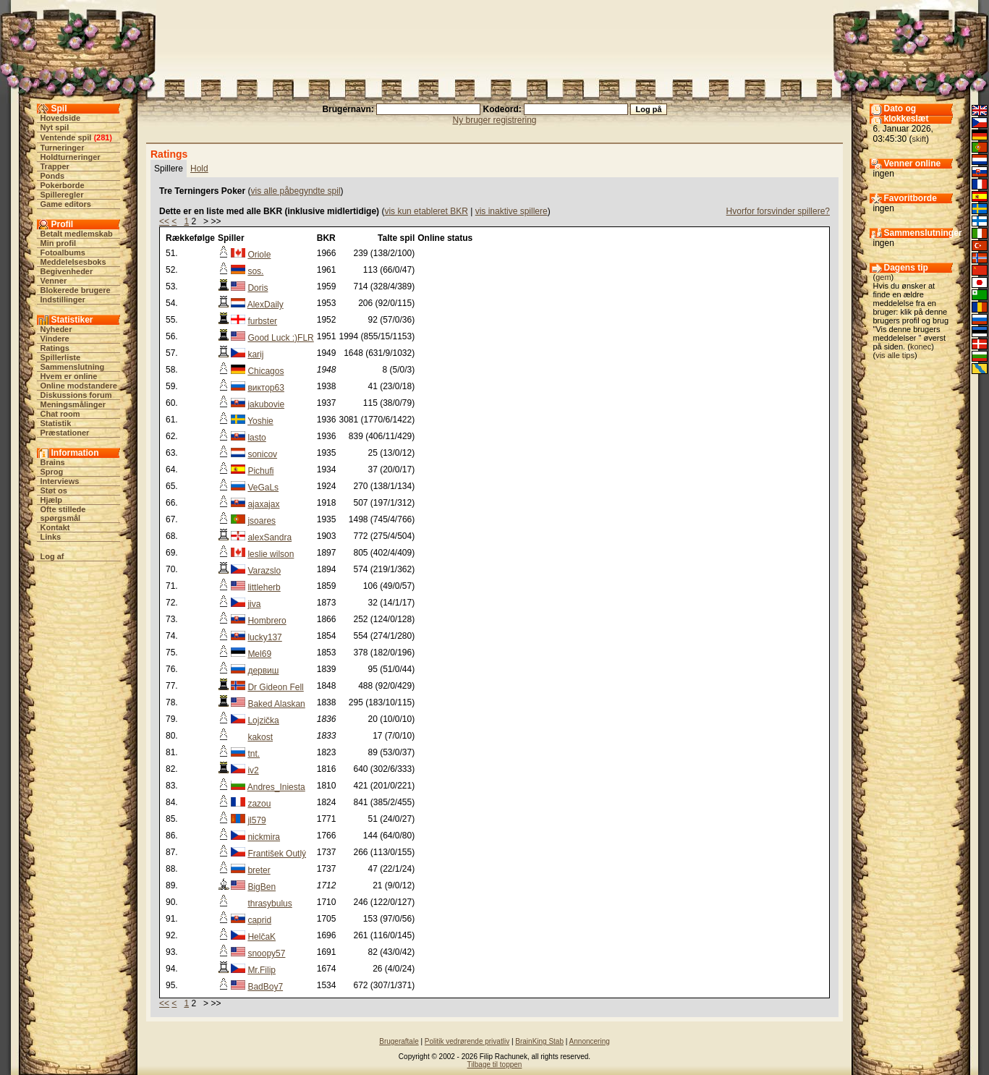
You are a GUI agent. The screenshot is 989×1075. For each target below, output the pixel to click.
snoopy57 (266, 953)
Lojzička (263, 720)
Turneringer (63, 147)
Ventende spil (66, 137)
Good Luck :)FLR (280, 338)
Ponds (53, 175)
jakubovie (265, 404)
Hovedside (61, 118)
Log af (52, 556)
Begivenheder (67, 271)
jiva (253, 604)
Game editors (66, 204)
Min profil (59, 243)
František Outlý (276, 854)
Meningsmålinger (73, 404)
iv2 (252, 770)
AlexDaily (265, 304)
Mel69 (259, 654)
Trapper (55, 166)
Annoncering (589, 1041)
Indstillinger (63, 299)
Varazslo (264, 571)
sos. (255, 271)
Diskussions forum (76, 395)
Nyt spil (55, 127)
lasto (256, 438)
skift (919, 139)
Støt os (54, 490)
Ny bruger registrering (494, 120)
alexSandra (269, 537)
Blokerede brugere (76, 290)
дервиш (263, 671)
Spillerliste (61, 357)
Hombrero (266, 621)
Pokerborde (63, 185)
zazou (259, 804)
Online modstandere (79, 385)
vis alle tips (894, 355)
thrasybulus (269, 903)
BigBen (261, 887)
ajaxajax (263, 504)
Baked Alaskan (276, 704)
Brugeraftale (398, 1041)
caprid (259, 920)
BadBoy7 (265, 987)
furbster (262, 321)
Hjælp (52, 500)
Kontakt (55, 527)
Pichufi (260, 471)
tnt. (253, 754)
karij (255, 354)
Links (51, 536)
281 (102, 137)
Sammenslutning (73, 366)
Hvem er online (69, 376)
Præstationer (65, 432)
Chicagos (265, 371)
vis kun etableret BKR (425, 211)
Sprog (52, 471)
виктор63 (265, 388)
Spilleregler (62, 194)
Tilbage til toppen (494, 1064)
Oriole (259, 255)
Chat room (60, 413)
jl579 (256, 820)
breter (258, 870)
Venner (54, 280)
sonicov (262, 454)
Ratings (55, 348)
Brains (53, 462)
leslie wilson (270, 554)
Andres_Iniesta (276, 787)
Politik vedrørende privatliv (467, 1041)
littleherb (263, 587)
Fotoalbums (63, 252)
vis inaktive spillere (511, 211)
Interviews (60, 481)
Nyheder (56, 329)
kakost (260, 737)
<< (164, 221)
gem (883, 277)
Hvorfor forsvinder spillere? (778, 211)
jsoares (261, 521)
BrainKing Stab (539, 1041)
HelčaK (261, 937)
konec (920, 346)
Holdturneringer (71, 157)
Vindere (55, 338)
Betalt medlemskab (77, 233)
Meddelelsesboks (73, 262)
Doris (257, 288)
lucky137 (264, 637)
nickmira (263, 837)
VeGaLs (263, 488)
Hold (199, 168)
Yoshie (260, 421)
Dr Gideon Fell (275, 687)
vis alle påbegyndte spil (296, 191)
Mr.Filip (261, 970)
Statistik (56, 423)
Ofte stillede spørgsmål (63, 513)
